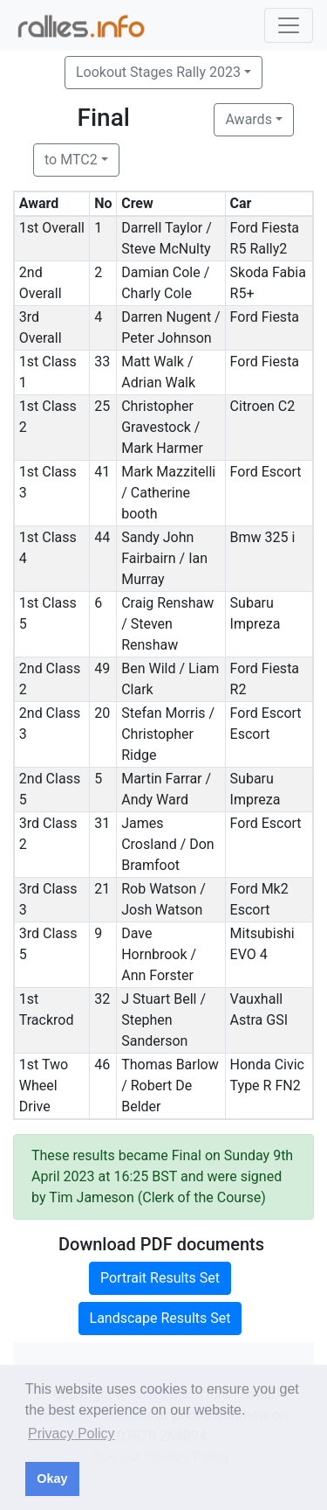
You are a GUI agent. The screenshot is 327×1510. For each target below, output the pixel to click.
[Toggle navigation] (288, 25)
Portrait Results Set (160, 1278)
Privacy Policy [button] (71, 1433)
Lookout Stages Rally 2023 (158, 72)
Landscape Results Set (160, 1318)
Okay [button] (52, 1479)
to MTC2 (71, 159)
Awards (248, 119)
